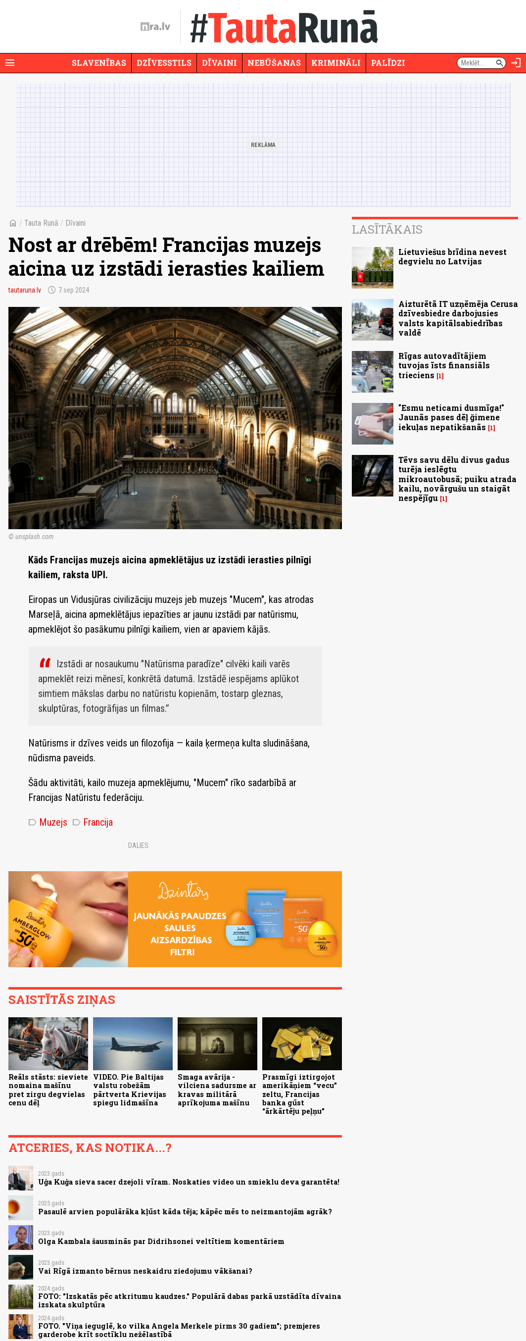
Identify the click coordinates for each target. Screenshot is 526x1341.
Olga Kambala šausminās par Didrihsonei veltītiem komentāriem (161, 1241)
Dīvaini (219, 62)
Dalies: (139, 845)
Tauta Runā (41, 223)
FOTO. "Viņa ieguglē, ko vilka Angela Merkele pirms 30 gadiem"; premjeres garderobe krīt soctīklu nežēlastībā (179, 1330)
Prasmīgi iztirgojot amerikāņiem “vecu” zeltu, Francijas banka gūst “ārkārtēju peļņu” (299, 1094)
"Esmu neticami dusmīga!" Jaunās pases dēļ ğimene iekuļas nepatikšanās (451, 417)
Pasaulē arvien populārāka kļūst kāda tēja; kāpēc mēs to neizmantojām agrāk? (185, 1211)
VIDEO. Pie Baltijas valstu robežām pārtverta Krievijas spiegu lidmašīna (129, 1089)
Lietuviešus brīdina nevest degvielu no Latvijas (452, 256)
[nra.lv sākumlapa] (155, 26)
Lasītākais (387, 229)
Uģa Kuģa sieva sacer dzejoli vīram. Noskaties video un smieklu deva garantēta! (188, 1182)
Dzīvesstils (164, 62)
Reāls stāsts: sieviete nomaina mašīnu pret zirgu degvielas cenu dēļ (48, 1089)
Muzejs (47, 822)
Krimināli (336, 62)
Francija (92, 822)
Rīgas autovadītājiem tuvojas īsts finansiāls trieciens (444, 365)
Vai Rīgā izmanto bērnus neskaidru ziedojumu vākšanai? (145, 1271)
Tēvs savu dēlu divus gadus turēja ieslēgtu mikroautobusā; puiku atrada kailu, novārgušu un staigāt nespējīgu (457, 478)
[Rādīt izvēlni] (10, 63)
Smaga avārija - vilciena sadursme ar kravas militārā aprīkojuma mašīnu (217, 1089)
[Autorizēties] (516, 63)
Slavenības (99, 62)
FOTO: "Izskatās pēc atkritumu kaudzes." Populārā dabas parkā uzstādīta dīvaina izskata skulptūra (189, 1300)
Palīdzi (388, 62)
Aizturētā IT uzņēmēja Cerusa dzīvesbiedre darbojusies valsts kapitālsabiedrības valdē (458, 318)
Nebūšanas (274, 62)
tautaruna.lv (24, 290)
